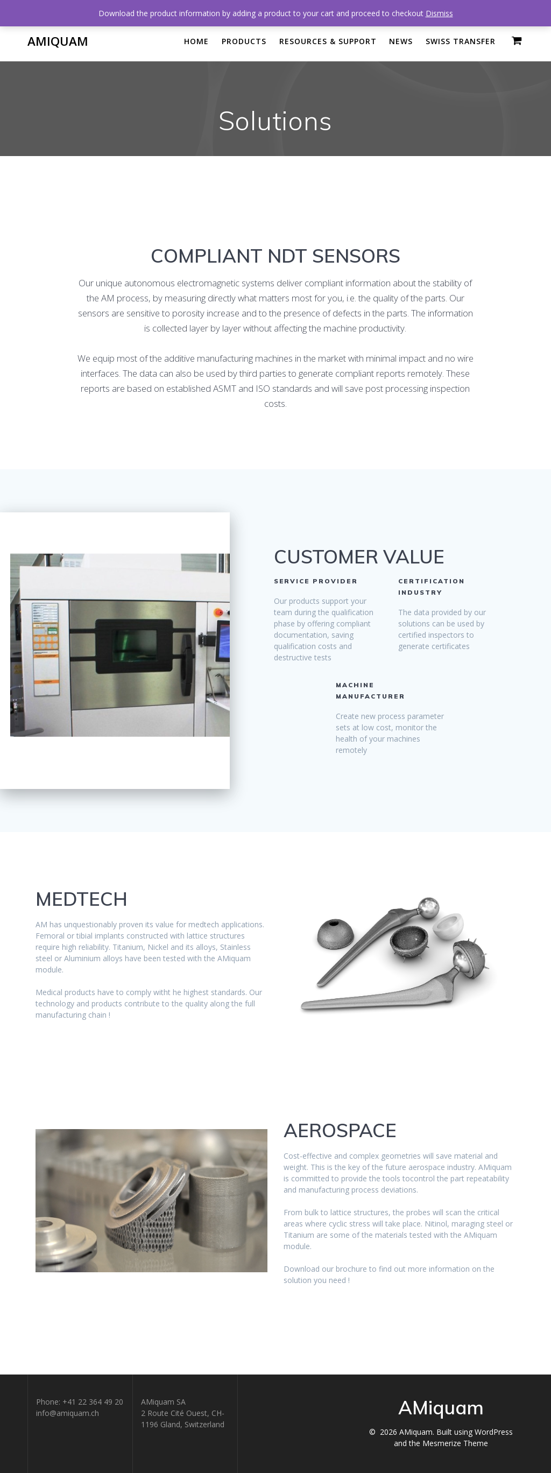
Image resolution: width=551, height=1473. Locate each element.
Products (244, 41)
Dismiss (439, 13)
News (401, 41)
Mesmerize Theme (455, 1443)
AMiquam (57, 41)
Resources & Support (328, 41)
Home (196, 41)
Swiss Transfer (461, 41)
